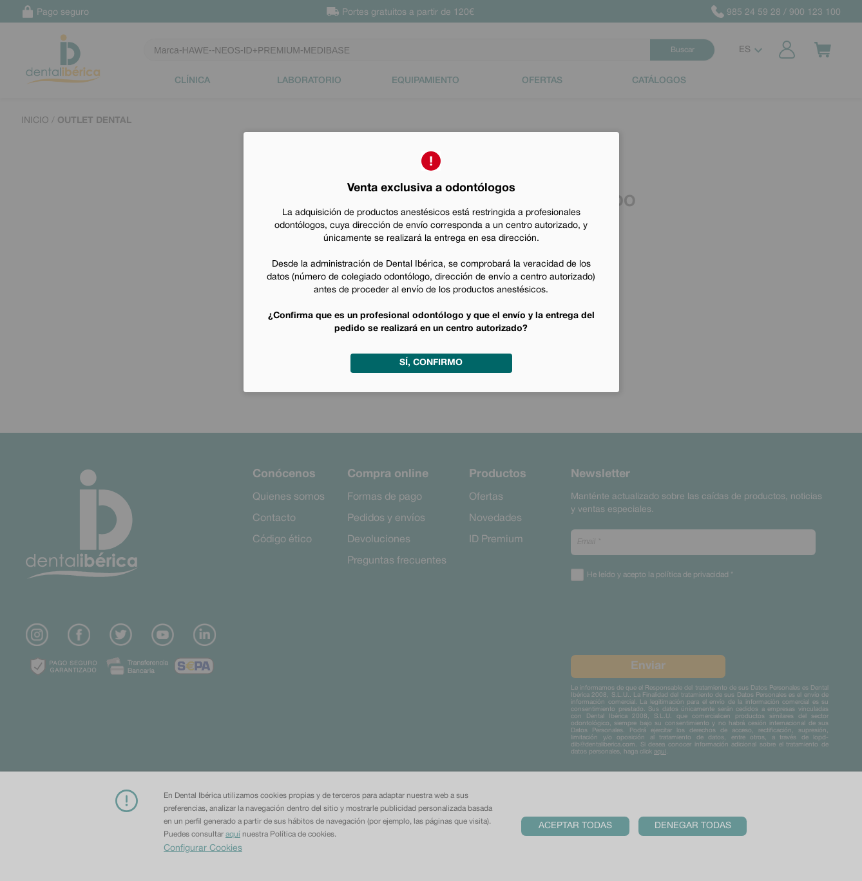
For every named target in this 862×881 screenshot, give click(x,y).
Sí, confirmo (431, 363)
